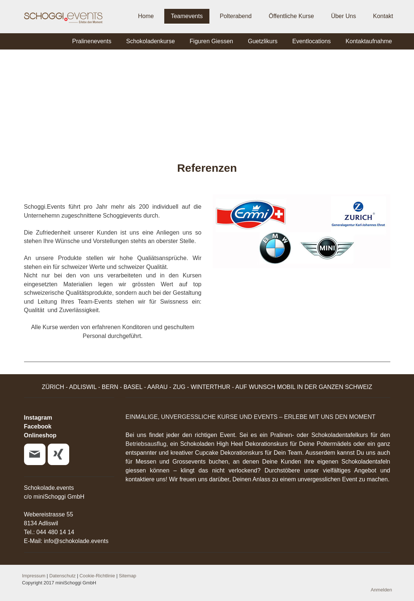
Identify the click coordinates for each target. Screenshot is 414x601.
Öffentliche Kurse (291, 16)
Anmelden (381, 590)
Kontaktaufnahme (369, 41)
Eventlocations (311, 41)
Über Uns (343, 16)
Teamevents (187, 16)
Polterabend (236, 16)
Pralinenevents (91, 41)
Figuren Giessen (211, 41)
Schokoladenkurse (150, 41)
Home (146, 16)
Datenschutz (62, 575)
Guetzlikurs (262, 41)
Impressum (34, 575)
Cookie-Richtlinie (97, 575)
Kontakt (383, 16)
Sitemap (127, 575)
